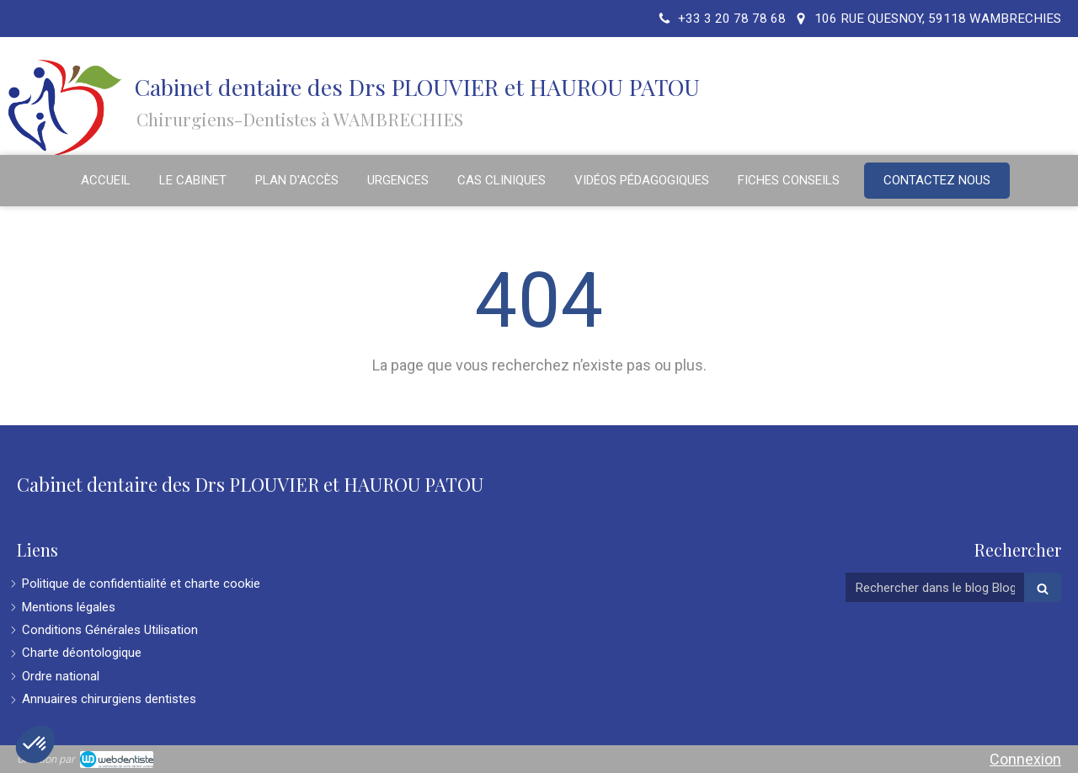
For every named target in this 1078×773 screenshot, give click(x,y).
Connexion (1025, 759)
